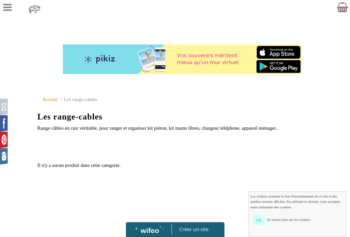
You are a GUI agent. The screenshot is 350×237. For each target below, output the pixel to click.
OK (259, 220)
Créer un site (193, 229)
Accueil (50, 99)
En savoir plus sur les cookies (288, 220)
